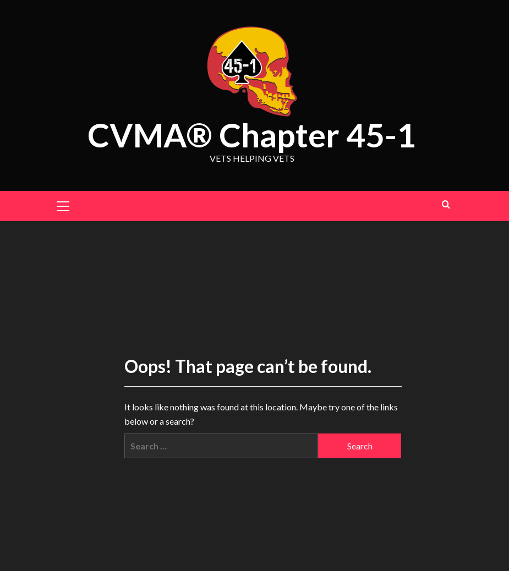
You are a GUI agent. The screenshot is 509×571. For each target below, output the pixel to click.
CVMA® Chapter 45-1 (251, 135)
